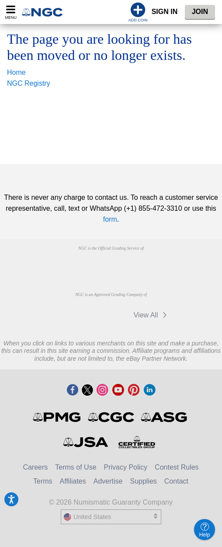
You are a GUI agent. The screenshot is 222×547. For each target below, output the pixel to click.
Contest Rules (177, 467)
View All (152, 315)
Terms (42, 481)
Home (16, 72)
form (110, 219)
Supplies (143, 481)
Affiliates (73, 481)
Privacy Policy (126, 467)
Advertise (108, 481)
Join (200, 11)
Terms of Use (75, 467)
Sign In (165, 11)
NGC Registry (28, 83)
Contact (176, 481)
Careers (35, 467)
